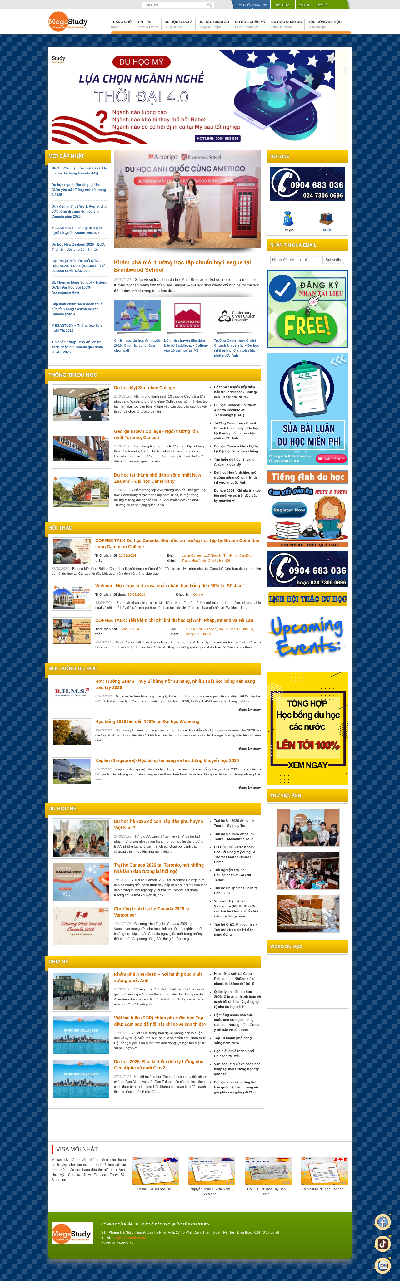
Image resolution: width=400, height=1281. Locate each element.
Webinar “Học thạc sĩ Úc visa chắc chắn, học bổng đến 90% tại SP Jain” (170, 585)
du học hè (62, 808)
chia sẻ (58, 961)
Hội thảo (283, 5)
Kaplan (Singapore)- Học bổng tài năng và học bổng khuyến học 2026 (167, 760)
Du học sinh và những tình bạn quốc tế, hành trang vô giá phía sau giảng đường (236, 1087)
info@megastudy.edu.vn (130, 1237)
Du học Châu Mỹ (250, 24)
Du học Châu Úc (286, 24)
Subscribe (334, 260)
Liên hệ (322, 5)
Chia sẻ (304, 5)
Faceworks (125, 1242)
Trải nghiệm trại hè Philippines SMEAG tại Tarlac (232, 875)
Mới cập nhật (66, 156)
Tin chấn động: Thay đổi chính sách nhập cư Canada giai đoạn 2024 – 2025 (77, 347)
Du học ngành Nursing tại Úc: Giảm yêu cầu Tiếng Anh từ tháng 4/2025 (79, 190)
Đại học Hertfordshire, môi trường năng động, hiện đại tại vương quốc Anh (236, 477)
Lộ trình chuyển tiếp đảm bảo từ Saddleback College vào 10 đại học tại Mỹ (186, 345)
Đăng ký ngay (249, 709)
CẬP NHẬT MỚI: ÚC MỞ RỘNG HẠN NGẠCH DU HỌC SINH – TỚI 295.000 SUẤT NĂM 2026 (79, 266)
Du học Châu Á (179, 24)
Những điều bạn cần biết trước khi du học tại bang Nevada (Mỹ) (79, 170)
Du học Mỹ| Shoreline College (144, 387)
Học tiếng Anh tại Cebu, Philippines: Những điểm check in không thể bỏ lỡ (234, 978)
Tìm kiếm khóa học (253, 5)
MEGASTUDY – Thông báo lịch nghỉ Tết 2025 (77, 328)
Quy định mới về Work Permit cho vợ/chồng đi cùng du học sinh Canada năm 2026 (79, 211)
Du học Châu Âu (214, 24)
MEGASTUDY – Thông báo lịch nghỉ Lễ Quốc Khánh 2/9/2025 (77, 230)
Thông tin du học (72, 375)
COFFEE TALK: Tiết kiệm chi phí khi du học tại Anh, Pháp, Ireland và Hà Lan (174, 620)
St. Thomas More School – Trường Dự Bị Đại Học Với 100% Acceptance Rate (79, 287)
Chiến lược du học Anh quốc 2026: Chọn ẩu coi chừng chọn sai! (137, 345)
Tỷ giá (289, 221)
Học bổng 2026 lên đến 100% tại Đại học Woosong (147, 721)
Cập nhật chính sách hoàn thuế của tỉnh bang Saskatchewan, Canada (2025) (77, 309)
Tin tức (148, 24)
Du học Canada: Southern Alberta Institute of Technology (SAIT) (235, 410)
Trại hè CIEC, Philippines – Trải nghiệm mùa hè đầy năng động (236, 929)
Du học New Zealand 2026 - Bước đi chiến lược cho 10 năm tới (79, 246)
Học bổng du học (325, 24)
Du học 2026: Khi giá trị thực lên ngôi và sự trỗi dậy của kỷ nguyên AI (237, 495)
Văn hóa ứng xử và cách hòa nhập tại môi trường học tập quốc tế (237, 1069)
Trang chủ (121, 24)
